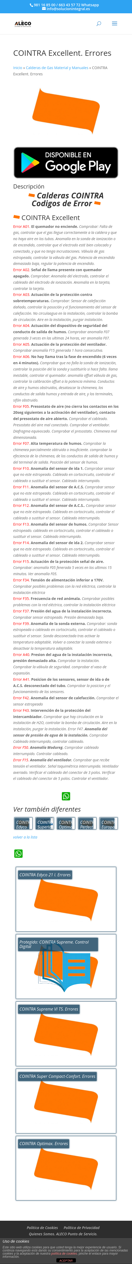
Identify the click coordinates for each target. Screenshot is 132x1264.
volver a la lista (25, 837)
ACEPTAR (65, 1260)
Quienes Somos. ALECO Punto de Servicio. (63, 1233)
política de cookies (64, 1253)
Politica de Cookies (42, 1227)
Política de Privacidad (82, 1227)
